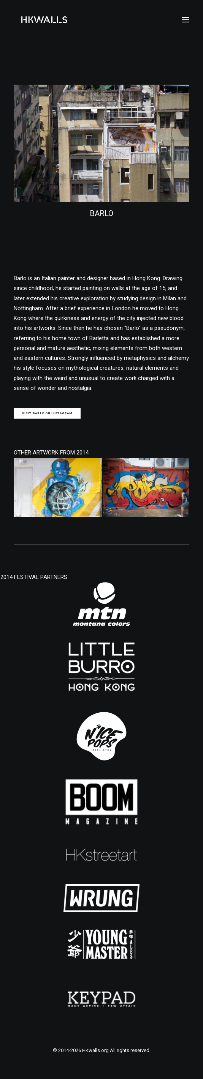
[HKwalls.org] (44, 19)
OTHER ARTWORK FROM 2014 (51, 452)
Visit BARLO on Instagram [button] (47, 413)
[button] (185, 19)
